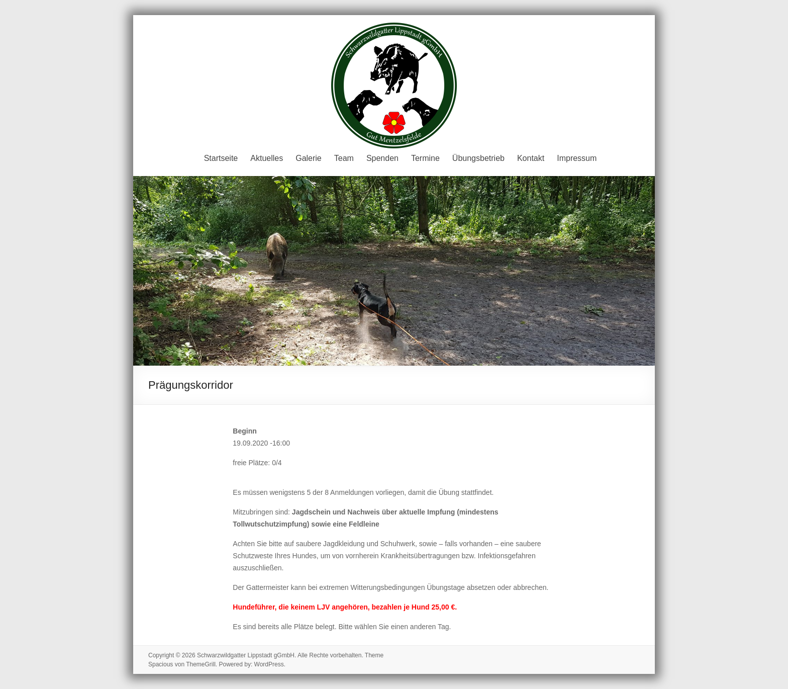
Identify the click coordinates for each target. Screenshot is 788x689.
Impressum (577, 158)
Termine (425, 158)
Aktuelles (266, 158)
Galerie (309, 158)
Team (344, 158)
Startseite (221, 158)
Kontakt (530, 158)
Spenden (382, 158)
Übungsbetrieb (478, 158)
